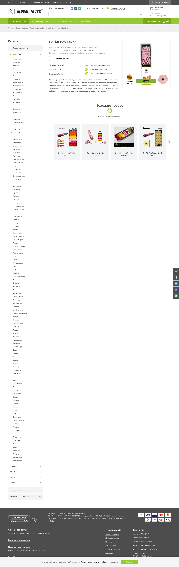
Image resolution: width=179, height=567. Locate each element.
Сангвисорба (17, 393)
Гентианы (16, 126)
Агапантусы (17, 59)
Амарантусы (17, 340)
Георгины (16, 129)
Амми (15, 75)
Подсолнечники (19, 246)
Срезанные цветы (18, 21)
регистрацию (89, 50)
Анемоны (16, 79)
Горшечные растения (40, 21)
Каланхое (16, 169)
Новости (11, 2)
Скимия (16, 403)
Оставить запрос (62, 58)
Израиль (13, 466)
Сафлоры (16, 270)
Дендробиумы (18, 162)
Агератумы (17, 62)
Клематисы (17, 179)
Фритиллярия (17, 293)
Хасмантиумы (18, 296)
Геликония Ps (17, 122)
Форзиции (16, 286)
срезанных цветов (79, 85)
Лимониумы (17, 216)
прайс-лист (59, 74)
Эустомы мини (18, 323)
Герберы (16, 132)
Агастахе (16, 337)
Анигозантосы (18, 82)
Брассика (16, 343)
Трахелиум (17, 437)
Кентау (15, 353)
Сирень (16, 424)
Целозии (16, 306)
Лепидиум (17, 370)
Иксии (15, 166)
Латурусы (16, 199)
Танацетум (17, 430)
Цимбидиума (18, 310)
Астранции (17, 102)
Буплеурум (17, 112)
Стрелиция (17, 417)
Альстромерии (18, 69)
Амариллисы (17, 72)
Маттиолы (16, 219)
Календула (17, 172)
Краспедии (17, 189)
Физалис (16, 387)
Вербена (16, 447)
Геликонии (17, 119)
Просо (15, 256)
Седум (15, 397)
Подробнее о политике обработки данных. (100, 562)
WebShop (85, 21)
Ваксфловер (17, 457)
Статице (15, 413)
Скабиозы (16, 273)
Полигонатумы (18, 253)
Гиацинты (16, 136)
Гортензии (16, 156)
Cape (15, 350)
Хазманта (16, 357)
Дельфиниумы (18, 159)
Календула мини (19, 176)
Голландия (16, 54)
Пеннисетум (17, 383)
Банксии (16, 106)
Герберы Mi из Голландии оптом (68, 79)
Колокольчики (18, 183)
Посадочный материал (65, 21)
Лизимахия (17, 377)
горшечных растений (58, 88)
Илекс (15, 363)
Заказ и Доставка (41, 2)
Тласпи (15, 434)
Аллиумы (16, 65)
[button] (168, 142)
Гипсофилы (17, 142)
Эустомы (16, 320)
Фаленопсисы (18, 280)
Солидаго (16, 407)
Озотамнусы (17, 233)
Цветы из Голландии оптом (102, 85)
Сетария (16, 400)
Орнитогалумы (18, 239)
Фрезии (16, 290)
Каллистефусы (18, 346)
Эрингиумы (17, 316)
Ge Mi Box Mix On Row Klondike (124, 154)
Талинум (16, 427)
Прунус (15, 390)
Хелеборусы (17, 300)
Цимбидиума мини (20, 313)
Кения (12, 471)
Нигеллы (16, 229)
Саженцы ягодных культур (34, 550)
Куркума (16, 193)
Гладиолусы (17, 146)
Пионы (15, 243)
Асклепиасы (17, 92)
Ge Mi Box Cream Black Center (152, 154)
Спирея (16, 410)
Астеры (15, 96)
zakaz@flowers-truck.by (94, 8)
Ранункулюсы (18, 263)
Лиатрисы (16, 373)
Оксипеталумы (18, 236)
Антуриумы (17, 89)
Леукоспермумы (19, 209)
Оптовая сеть (24, 2)
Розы (15, 266)
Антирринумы (18, 86)
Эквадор (13, 482)
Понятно (130, 562)
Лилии (15, 213)
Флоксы (16, 283)
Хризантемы (17, 303)
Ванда (15, 444)
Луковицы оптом (15, 550)
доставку (88, 88)
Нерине (16, 226)
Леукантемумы (18, 206)
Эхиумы (16, 326)
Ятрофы (15, 330)
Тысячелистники (19, 276)
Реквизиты (57, 2)
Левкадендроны (19, 203)
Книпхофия (17, 367)
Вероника (16, 450)
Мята (14, 380)
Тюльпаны (16, 440)
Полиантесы (17, 250)
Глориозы (16, 149)
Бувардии (16, 109)
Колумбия (13, 477)
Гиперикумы (17, 139)
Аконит (15, 333)
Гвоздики (16, 116)
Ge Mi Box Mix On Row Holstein (95, 154)
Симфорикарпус (19, 420)
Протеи (15, 259)
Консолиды (17, 186)
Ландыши (16, 196)
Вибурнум (16, 454)
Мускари (16, 223)
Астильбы (16, 99)
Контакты (68, 2)
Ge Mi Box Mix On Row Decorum (67, 154)
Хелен (15, 360)
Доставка (93, 65)
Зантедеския (17, 460)
